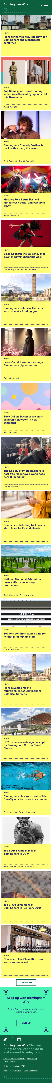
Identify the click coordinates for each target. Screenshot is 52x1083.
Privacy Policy (9, 1061)
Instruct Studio (16, 1071)
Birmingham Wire (15, 4)
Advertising (32, 1058)
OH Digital (33, 1071)
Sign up (26, 1023)
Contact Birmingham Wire (14, 1058)
